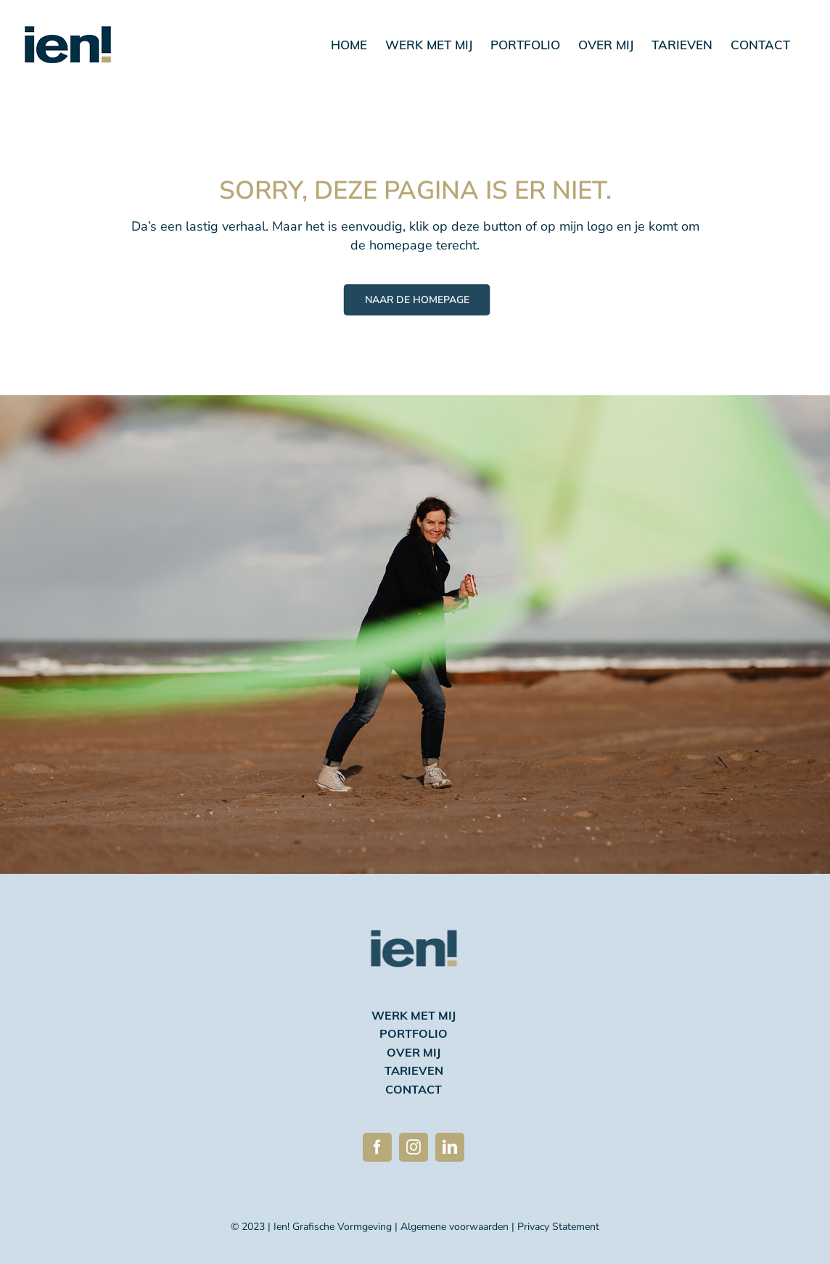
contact (413, 1090)
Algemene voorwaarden (454, 1227)
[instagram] (413, 1147)
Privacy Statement (558, 1227)
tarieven (414, 1072)
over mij (413, 1053)
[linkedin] (449, 1147)
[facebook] (377, 1147)
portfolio (413, 1035)
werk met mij (413, 1017)
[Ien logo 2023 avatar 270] (414, 909)
